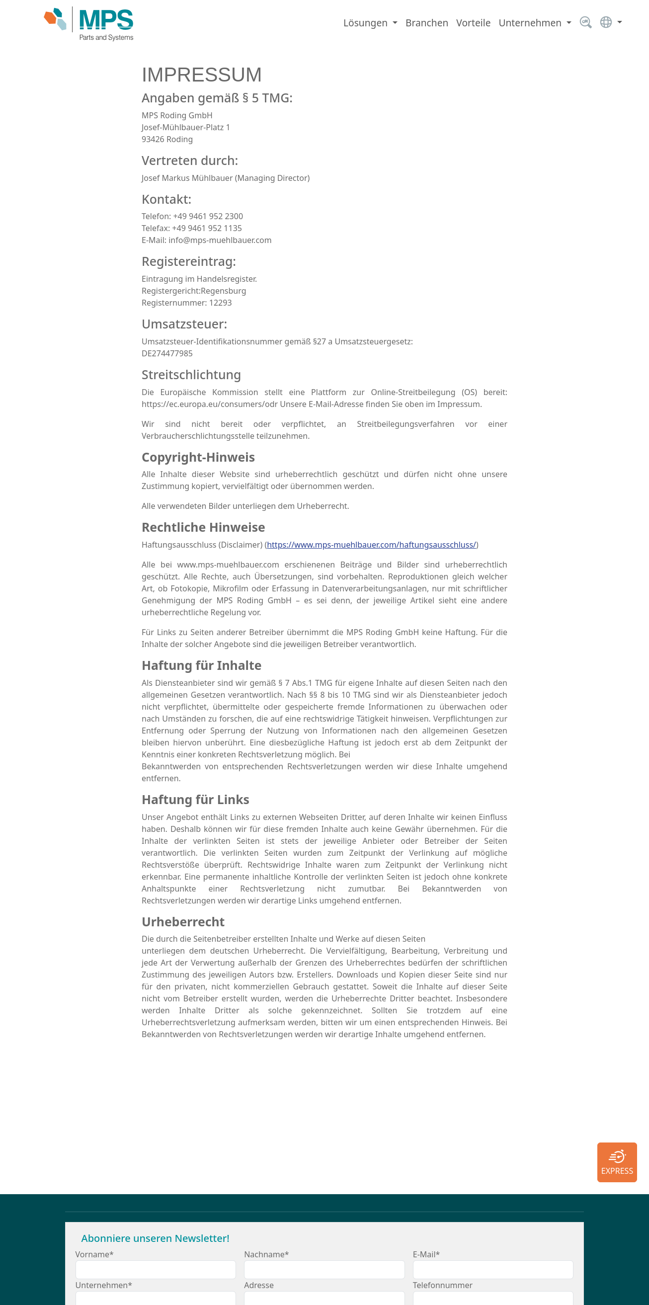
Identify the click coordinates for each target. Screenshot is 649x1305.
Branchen (427, 22)
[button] (611, 24)
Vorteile (473, 22)
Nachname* (266, 1254)
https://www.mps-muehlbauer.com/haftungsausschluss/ (371, 544)
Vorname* (95, 1254)
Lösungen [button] (366, 22)
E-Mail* (426, 1254)
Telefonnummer (443, 1285)
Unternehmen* (104, 1285)
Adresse (259, 1285)
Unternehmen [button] (531, 22)
